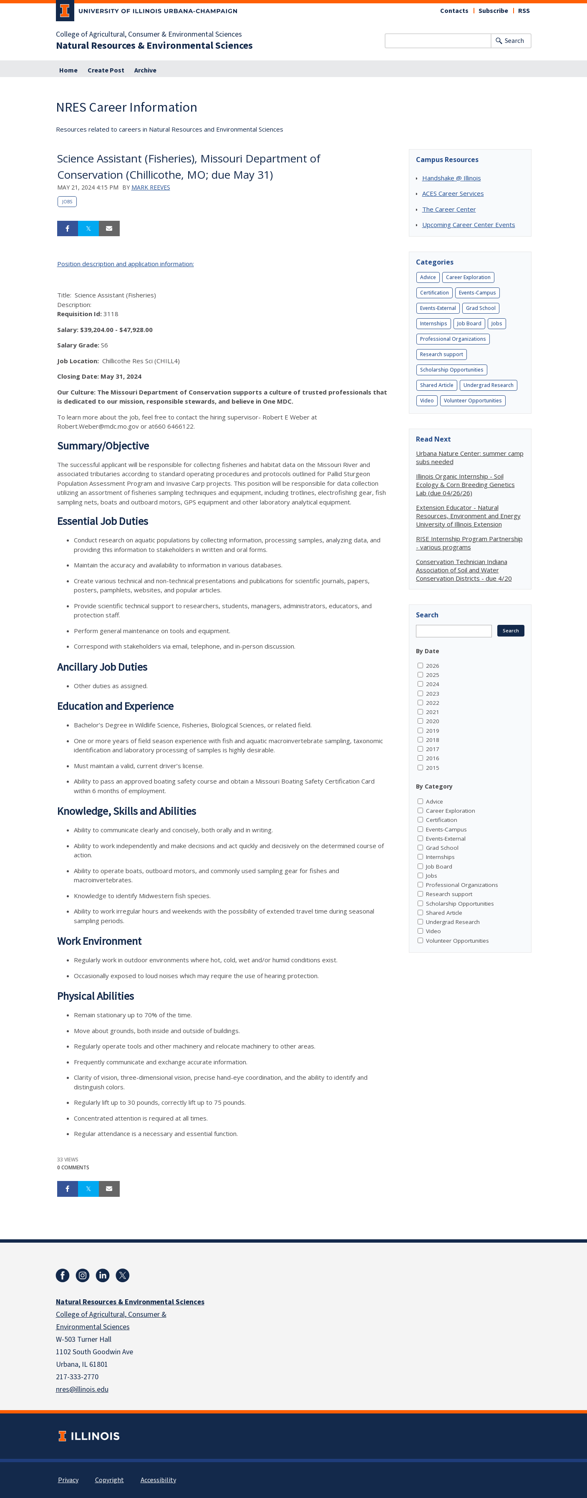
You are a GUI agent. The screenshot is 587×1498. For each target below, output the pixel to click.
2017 (432, 749)
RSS (524, 10)
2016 (432, 758)
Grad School (481, 308)
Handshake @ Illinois (451, 178)
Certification (434, 292)
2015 (432, 767)
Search (514, 40)
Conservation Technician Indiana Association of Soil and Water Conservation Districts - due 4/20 (464, 569)
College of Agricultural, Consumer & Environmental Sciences (149, 35)
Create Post (106, 70)
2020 (432, 721)
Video (427, 400)
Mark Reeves (150, 187)
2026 (432, 665)
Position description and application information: (125, 264)
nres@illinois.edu (82, 1389)
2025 (432, 675)
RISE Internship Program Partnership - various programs (469, 542)
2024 (432, 684)
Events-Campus (477, 292)
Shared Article (436, 385)
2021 (432, 712)
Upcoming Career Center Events (468, 224)
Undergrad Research (489, 385)
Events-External (438, 308)
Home (68, 70)
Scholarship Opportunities (452, 369)
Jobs (67, 202)
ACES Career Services (453, 193)
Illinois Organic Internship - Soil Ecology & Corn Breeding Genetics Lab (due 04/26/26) (465, 484)
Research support (441, 354)
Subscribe (493, 10)
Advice (428, 277)
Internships (433, 323)
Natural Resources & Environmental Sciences (154, 46)
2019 (432, 730)
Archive (145, 70)
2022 (432, 703)
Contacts (454, 10)
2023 (432, 693)
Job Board (469, 323)
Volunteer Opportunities (473, 400)
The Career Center (449, 209)
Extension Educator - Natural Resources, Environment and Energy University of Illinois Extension (468, 515)
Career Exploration (468, 277)
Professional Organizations (453, 338)
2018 (432, 740)
